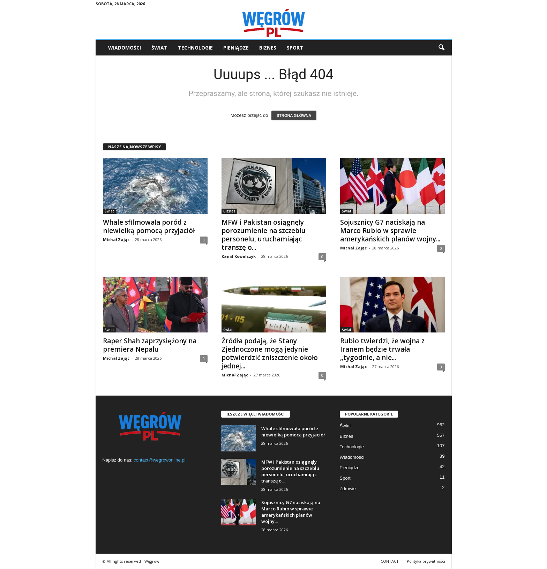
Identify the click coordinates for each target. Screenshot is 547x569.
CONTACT (390, 561)
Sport (295, 47)
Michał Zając (116, 239)
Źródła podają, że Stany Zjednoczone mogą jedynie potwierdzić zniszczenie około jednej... (270, 353)
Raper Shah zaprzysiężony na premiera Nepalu (149, 345)
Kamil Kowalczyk (239, 256)
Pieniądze (236, 47)
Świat (159, 47)
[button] (441, 47)
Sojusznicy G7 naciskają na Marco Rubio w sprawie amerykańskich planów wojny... (390, 231)
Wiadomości (124, 47)
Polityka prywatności (426, 561)
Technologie (195, 47)
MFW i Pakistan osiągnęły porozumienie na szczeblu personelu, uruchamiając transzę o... (264, 235)
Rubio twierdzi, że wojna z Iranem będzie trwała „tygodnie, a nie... (382, 349)
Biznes (267, 47)
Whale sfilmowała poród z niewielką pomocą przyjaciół (149, 226)
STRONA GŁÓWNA (294, 115)
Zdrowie (348, 488)
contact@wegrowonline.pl (159, 460)
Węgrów (151, 561)
